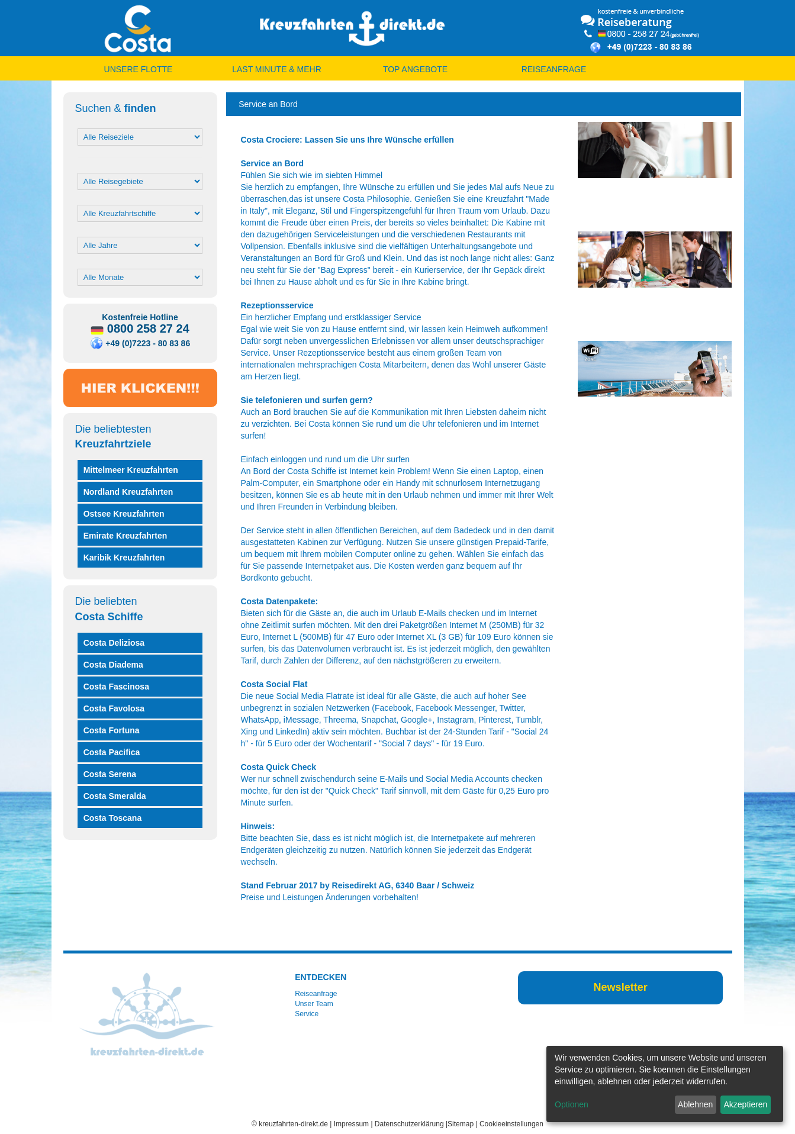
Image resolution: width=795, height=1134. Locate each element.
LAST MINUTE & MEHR (276, 69)
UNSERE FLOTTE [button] (138, 69)
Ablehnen (695, 1104)
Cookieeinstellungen (511, 1124)
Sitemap (461, 1124)
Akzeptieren (745, 1104)
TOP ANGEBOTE (415, 69)
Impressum (351, 1124)
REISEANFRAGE (554, 69)
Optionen (571, 1104)
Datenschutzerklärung (409, 1124)
